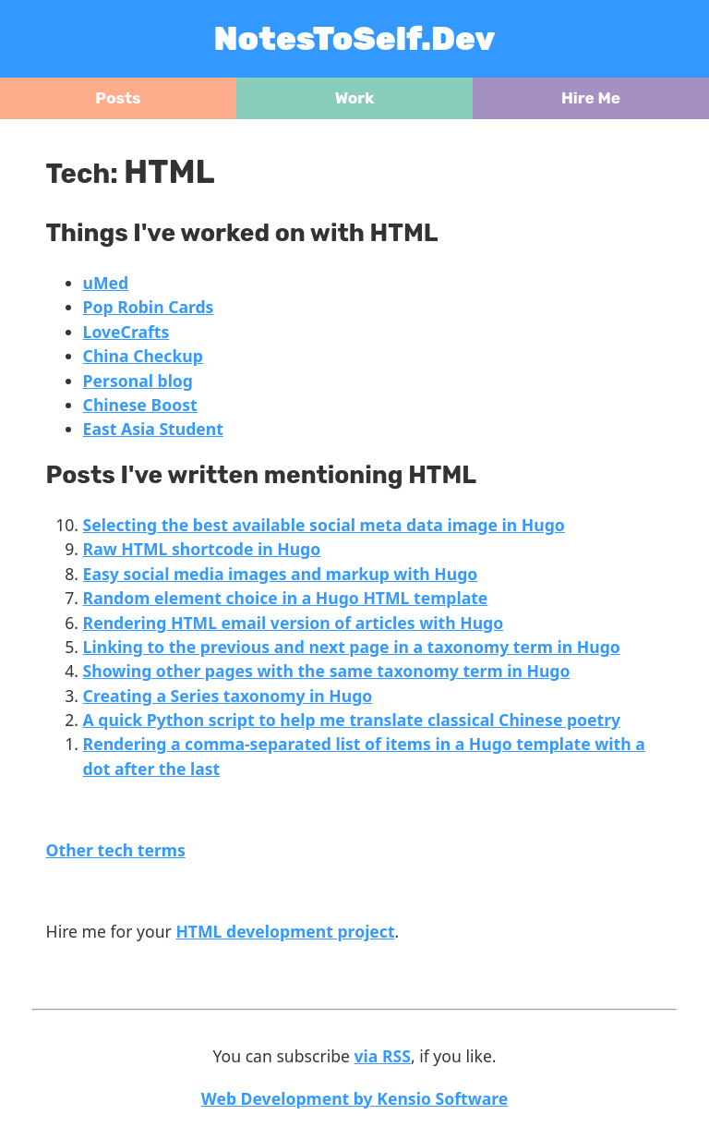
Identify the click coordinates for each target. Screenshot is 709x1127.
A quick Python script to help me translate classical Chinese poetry (352, 720)
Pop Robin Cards (148, 307)
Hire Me (590, 98)
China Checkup (143, 356)
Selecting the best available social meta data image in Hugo (324, 525)
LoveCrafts (126, 332)
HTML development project (284, 931)
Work (355, 98)
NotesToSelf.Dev (355, 38)
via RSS (382, 1056)
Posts (117, 98)
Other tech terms (116, 850)
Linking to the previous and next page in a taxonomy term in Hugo (351, 647)
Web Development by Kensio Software (355, 1098)
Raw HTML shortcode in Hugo (202, 549)
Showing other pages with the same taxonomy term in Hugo (327, 671)
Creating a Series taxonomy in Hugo (228, 696)
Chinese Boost (140, 405)
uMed (106, 283)
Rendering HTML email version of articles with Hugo (293, 623)
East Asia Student (153, 429)
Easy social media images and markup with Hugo (280, 574)
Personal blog (138, 381)
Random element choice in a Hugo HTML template (285, 598)
